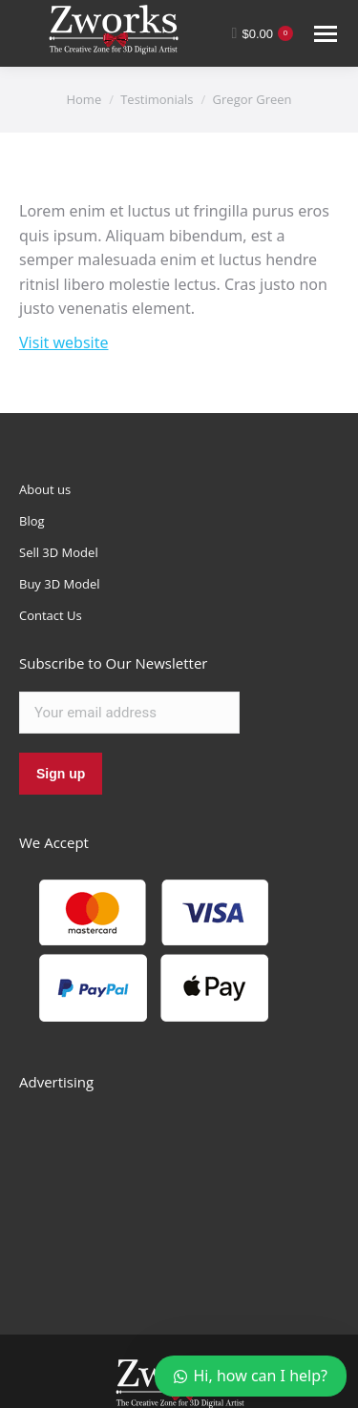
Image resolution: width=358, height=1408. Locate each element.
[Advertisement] (162, 1191)
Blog (32, 520)
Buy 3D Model (59, 583)
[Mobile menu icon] (325, 34)
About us (45, 489)
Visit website (64, 342)
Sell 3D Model (58, 552)
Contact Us (50, 615)
